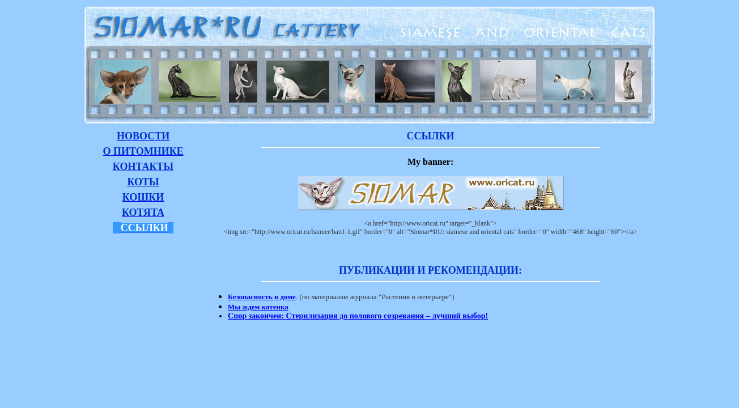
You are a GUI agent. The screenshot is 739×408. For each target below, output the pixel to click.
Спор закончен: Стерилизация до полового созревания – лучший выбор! (358, 316)
